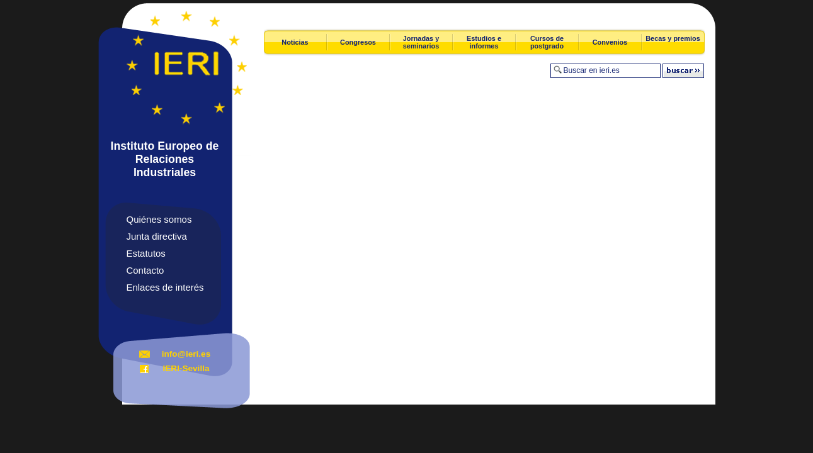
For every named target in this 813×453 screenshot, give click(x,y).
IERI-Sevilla (185, 368)
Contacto (145, 270)
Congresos (358, 42)
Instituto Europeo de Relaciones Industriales (165, 159)
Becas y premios (672, 38)
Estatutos (146, 253)
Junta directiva (157, 236)
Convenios (610, 42)
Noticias (294, 42)
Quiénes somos (159, 219)
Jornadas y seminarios (421, 42)
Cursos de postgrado (547, 42)
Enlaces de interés (165, 287)
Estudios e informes (484, 42)
